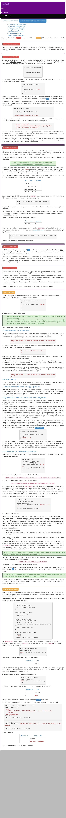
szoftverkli (6, 4)
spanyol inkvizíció (38, 230)
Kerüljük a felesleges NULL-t (16, 30)
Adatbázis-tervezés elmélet (10, 21)
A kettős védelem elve (14, 33)
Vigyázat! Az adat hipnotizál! (16, 28)
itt (12, 569)
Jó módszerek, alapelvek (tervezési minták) (33, 21)
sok (29, 250)
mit (47, 98)
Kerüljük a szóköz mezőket (16, 31)
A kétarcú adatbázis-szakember (17, 24)
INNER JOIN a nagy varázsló (16, 35)
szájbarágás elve (39, 427)
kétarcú (38, 699)
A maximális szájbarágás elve (16, 26)
